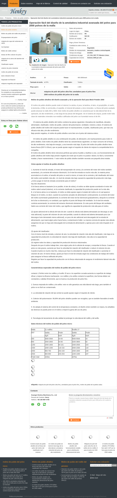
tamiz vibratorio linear (8, 76)
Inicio (1, 18)
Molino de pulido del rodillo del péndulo (13, 33)
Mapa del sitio (101, 475)
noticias (5, 10)
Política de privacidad (16, 496)
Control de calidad (60, 3)
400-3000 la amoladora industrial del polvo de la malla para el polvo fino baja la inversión (15, 483)
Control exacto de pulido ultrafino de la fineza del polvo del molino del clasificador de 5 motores (38, 448)
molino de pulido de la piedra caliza (91, 384)
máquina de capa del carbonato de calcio (12, 42)
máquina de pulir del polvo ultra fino (49, 384)
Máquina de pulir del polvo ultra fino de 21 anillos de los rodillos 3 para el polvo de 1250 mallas (91, 448)
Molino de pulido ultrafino (21, 18)
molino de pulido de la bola (9, 72)
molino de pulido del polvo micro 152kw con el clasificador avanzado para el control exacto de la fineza (15, 489)
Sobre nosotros (27, 3)
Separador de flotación (8, 80)
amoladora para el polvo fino (70, 384)
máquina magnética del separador (11, 83)
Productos (14, 3)
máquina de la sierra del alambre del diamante (12, 59)
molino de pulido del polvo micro (11, 26)
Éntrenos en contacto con (81, 3)
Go (115, 13)
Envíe (114, 465)
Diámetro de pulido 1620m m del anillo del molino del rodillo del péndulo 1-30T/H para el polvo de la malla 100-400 (73, 470)
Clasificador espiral (7, 64)
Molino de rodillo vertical (8, 51)
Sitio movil (94, 478)
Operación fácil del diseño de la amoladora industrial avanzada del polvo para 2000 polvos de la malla (49, 67)
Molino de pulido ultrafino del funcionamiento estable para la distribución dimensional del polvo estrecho (73, 449)
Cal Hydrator (5, 47)
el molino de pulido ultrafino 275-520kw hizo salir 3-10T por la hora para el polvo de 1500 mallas (108, 448)
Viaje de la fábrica (43, 3)
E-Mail (92, 475)
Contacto (76, 62)
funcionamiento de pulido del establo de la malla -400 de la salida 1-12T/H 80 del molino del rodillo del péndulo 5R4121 (73, 477)
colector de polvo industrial (9, 68)
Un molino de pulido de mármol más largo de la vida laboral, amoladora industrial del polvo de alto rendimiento (55, 448)
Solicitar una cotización (103, 3)
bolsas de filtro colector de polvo (11, 55)
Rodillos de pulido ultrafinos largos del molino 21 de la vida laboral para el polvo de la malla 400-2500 (15, 470)
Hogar (4, 3)
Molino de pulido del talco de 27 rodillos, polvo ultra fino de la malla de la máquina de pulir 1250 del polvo (15, 476)
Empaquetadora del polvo (9, 37)
